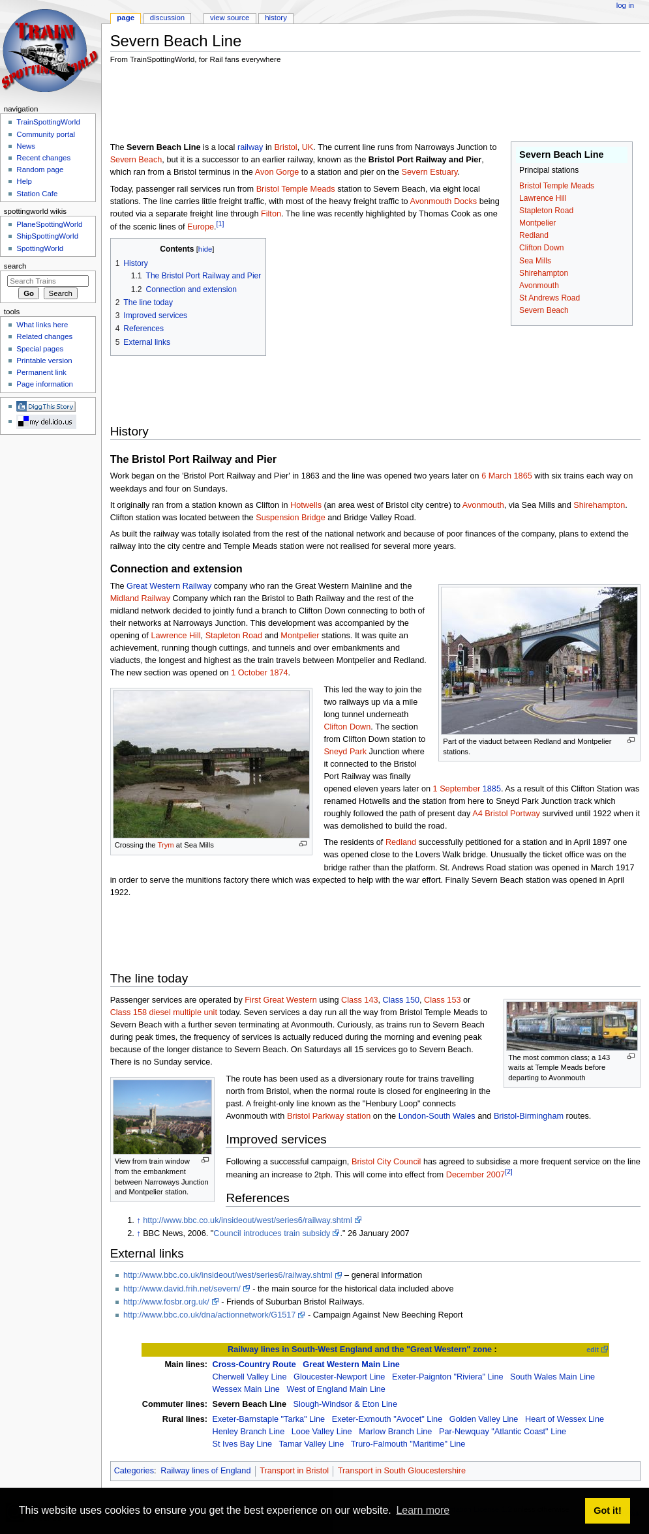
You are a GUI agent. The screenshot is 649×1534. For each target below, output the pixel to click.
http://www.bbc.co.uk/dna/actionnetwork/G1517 (209, 1315)
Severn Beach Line (249, 1404)
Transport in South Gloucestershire (402, 1470)
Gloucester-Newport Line (339, 1376)
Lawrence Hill (542, 198)
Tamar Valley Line (311, 1444)
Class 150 (401, 1000)
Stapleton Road (546, 210)
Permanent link (41, 372)
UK (308, 147)
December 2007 (475, 1174)
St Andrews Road (549, 297)
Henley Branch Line (248, 1431)
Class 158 (128, 1012)
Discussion (167, 18)
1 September (457, 788)
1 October (249, 672)
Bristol (285, 147)
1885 (492, 788)
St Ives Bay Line (242, 1444)
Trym (166, 845)
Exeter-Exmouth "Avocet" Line (387, 1419)
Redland (534, 235)
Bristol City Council (386, 1161)
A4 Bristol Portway (506, 813)
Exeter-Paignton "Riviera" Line (448, 1376)
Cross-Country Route (253, 1364)
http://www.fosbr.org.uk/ (166, 1301)
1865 (523, 475)
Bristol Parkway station (328, 1116)
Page (125, 18)
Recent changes (43, 158)
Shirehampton (543, 273)
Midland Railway (140, 598)
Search (15, 266)
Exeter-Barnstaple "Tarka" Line (268, 1419)
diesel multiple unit (183, 1012)
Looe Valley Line (322, 1431)
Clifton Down (541, 247)
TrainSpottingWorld (48, 122)
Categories (134, 1470)
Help (24, 181)
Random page (39, 169)
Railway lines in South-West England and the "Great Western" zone (360, 1349)
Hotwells (306, 505)
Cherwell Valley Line (249, 1376)
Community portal (45, 134)
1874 (278, 672)
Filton (271, 213)
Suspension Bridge (290, 517)
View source (229, 18)
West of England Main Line (335, 1389)
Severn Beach (544, 310)
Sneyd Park (345, 751)
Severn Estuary (430, 172)
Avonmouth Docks (443, 201)
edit (592, 1349)
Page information (44, 384)
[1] (220, 224)
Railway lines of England (205, 1470)
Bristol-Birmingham (529, 1116)
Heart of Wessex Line (564, 1419)
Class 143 (359, 1000)
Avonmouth (539, 285)
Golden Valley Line (484, 1419)
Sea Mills (535, 260)
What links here (42, 325)
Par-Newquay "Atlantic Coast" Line (502, 1431)
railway (250, 147)
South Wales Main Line (552, 1376)
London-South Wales (437, 1116)
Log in (625, 5)
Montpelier (537, 223)
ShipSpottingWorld (47, 236)
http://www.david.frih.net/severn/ (182, 1288)
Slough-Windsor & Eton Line (345, 1404)
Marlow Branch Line (395, 1431)
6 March (496, 475)
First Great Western (280, 1000)
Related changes (44, 336)
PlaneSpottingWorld (49, 224)
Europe (200, 226)
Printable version (44, 360)
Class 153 (442, 1000)
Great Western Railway (169, 586)
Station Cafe (36, 194)
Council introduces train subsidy (271, 1233)
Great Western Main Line (351, 1364)
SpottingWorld (39, 248)
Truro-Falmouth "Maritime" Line (408, 1444)
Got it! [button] (607, 1510)
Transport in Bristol (294, 1470)
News (25, 146)
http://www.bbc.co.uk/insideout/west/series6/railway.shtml (247, 1220)
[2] (509, 1171)
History (276, 18)
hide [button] (205, 249)
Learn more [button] (422, 1510)
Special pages (39, 349)
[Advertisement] (347, 105)
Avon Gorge (277, 172)
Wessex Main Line (245, 1389)
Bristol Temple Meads (556, 185)
